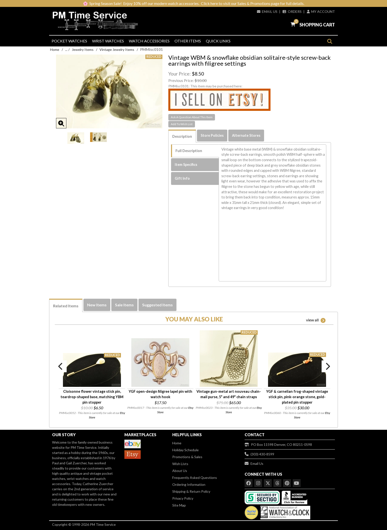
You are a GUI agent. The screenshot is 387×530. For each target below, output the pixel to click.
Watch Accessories (149, 41)
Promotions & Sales (187, 457)
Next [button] (327, 366)
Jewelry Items (83, 49)
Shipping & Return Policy (191, 491)
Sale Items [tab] (124, 304)
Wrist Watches (108, 41)
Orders (292, 11)
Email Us (267, 11)
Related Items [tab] (65, 305)
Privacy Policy (182, 498)
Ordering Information (188, 484)
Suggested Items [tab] (157, 304)
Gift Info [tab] (182, 178)
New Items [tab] (97, 304)
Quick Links (218, 41)
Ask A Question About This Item (192, 117)
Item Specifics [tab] (186, 164)
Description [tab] (182, 136)
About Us (179, 471)
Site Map (179, 505)
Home (54, 49)
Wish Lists (180, 464)
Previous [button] (61, 366)
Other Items (187, 41)
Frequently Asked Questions (194, 477)
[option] (75, 138)
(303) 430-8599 (259, 454)
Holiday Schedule (185, 450)
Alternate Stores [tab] (246, 135)
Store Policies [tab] (212, 135)
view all (316, 320)
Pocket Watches (69, 41)
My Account (321, 11)
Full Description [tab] (188, 151)
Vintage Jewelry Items (116, 49)
